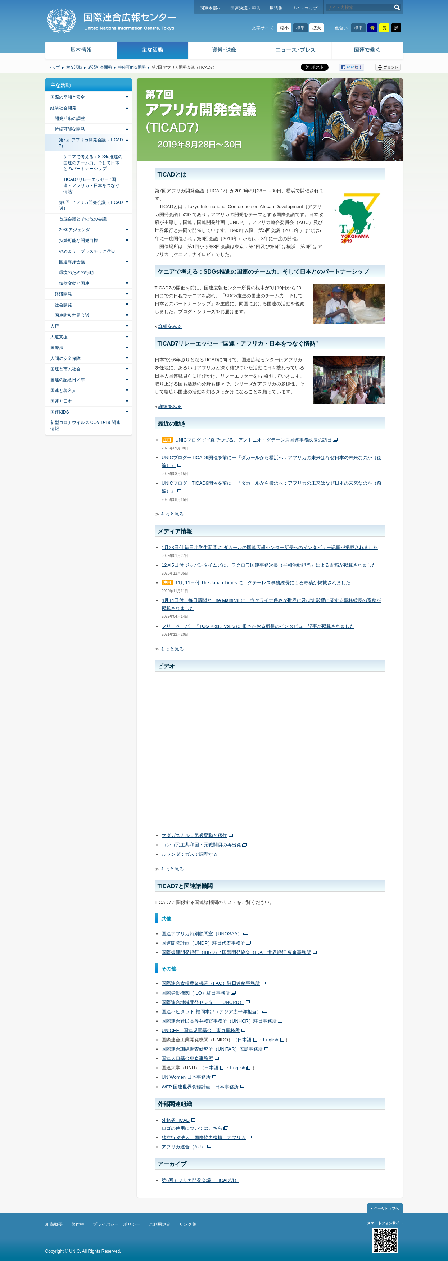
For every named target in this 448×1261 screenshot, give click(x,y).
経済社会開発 (100, 67)
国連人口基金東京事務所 (187, 1058)
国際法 (56, 347)
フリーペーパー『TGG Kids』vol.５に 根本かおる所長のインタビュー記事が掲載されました (258, 626)
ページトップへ (385, 1208)
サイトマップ (304, 8)
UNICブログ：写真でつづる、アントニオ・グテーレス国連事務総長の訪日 (253, 440)
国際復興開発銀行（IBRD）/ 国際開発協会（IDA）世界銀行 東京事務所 (236, 952)
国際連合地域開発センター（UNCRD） (203, 1002)
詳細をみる (170, 326)
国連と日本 (61, 401)
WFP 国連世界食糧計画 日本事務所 (200, 1086)
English (271, 1039)
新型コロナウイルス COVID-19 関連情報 (85, 425)
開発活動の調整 (70, 118)
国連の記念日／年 (67, 379)
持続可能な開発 (132, 67)
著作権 (77, 1224)
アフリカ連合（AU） (183, 1147)
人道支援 (59, 336)
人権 (54, 326)
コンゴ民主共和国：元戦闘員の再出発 (201, 844)
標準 (300, 28)
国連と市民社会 (65, 368)
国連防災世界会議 (72, 315)
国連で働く (368, 51)
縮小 (284, 28)
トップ (54, 67)
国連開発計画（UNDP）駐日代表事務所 (203, 943)
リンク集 (187, 1224)
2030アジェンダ (74, 229)
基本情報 (80, 51)
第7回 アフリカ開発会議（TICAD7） (91, 143)
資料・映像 (224, 51)
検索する (397, 7)
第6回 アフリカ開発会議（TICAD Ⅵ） (91, 205)
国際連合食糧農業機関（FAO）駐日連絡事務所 (211, 983)
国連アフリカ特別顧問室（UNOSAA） (202, 933)
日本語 (244, 1039)
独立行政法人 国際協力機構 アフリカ (204, 1137)
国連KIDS (59, 412)
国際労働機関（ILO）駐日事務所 (196, 993)
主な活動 (153, 51)
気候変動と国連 (74, 283)
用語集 (276, 8)
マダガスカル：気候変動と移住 (194, 835)
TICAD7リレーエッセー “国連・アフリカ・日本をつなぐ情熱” (91, 185)
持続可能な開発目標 (78, 240)
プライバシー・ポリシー (116, 1224)
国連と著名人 (63, 390)
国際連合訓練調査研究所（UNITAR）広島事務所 (212, 1049)
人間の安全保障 (65, 358)
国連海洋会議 (72, 261)
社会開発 (63, 304)
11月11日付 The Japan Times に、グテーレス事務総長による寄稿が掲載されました (262, 582)
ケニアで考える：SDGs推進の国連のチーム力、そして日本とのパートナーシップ (92, 163)
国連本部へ (210, 8)
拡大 (316, 28)
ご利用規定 (160, 1224)
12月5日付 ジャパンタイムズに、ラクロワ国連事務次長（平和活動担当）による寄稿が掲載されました (269, 565)
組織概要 (54, 1224)
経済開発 (63, 294)
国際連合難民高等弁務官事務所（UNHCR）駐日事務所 (219, 1021)
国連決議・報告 (245, 8)
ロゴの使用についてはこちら (192, 1128)
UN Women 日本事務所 (186, 1077)
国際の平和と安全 (67, 97)
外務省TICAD (176, 1120)
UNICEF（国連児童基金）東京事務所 (201, 1030)
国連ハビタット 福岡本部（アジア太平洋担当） (211, 1011)
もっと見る (172, 514)
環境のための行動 (76, 272)
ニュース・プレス (296, 51)
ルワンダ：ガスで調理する (190, 854)
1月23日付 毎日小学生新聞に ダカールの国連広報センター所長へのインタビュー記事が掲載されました (270, 547)
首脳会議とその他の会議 (83, 218)
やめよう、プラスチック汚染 (87, 251)
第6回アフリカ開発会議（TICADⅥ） (200, 1180)
